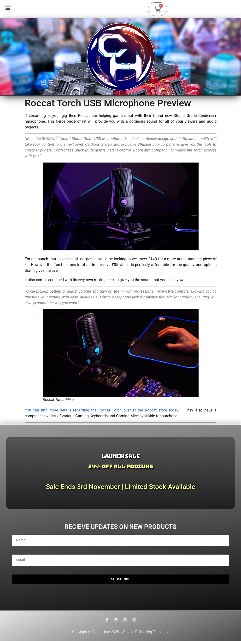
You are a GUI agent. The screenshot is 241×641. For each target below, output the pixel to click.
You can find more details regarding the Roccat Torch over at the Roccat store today (102, 410)
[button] (8, 8)
